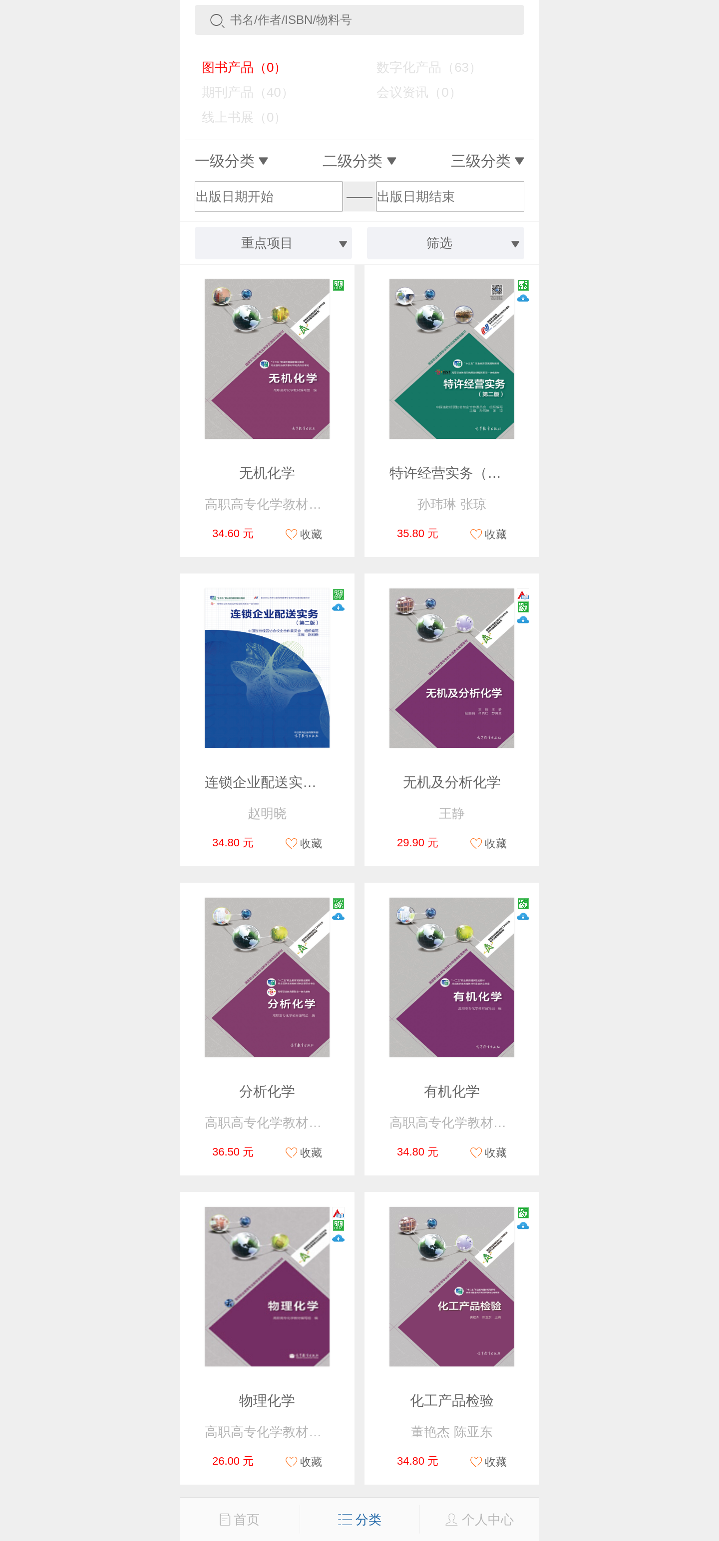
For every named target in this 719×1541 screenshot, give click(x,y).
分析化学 (267, 1091)
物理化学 (267, 1400)
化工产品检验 (452, 1400)
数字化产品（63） (422, 67)
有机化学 (452, 1091)
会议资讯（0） (411, 92)
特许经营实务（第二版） (466, 473)
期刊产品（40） (240, 92)
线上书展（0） (237, 117)
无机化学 (267, 473)
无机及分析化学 (452, 782)
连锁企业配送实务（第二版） (295, 782)
